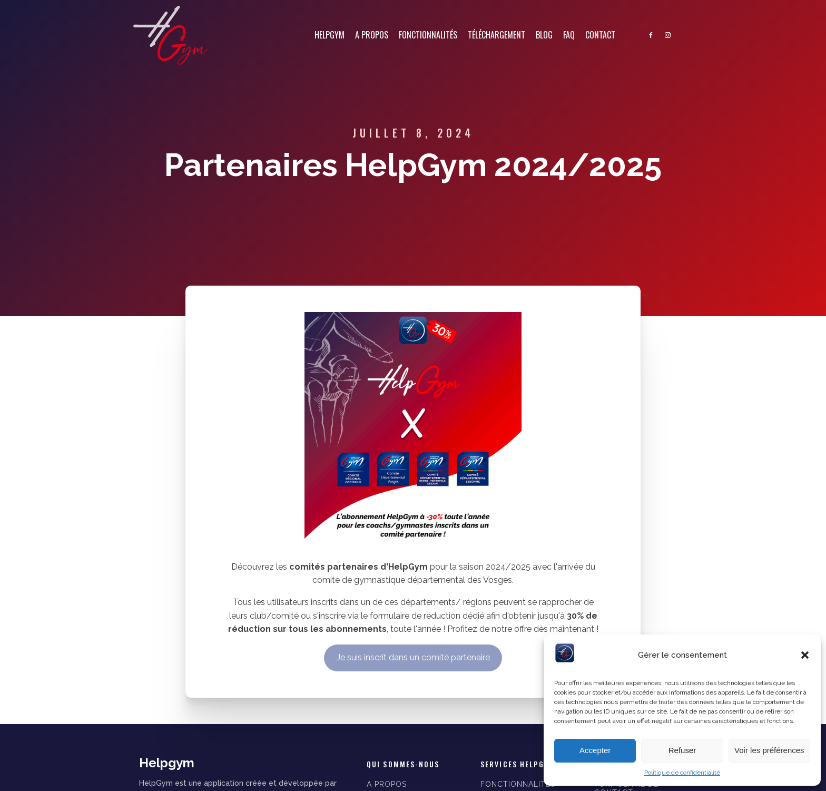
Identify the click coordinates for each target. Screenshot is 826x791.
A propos (371, 34)
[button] (805, 655)
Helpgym (329, 34)
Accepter (595, 750)
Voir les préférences (769, 750)
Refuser (682, 750)
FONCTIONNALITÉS (517, 784)
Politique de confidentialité (682, 772)
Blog (544, 34)
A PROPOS (387, 784)
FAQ (569, 34)
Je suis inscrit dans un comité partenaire (413, 657)
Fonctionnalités (428, 34)
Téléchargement (496, 34)
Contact (600, 34)
